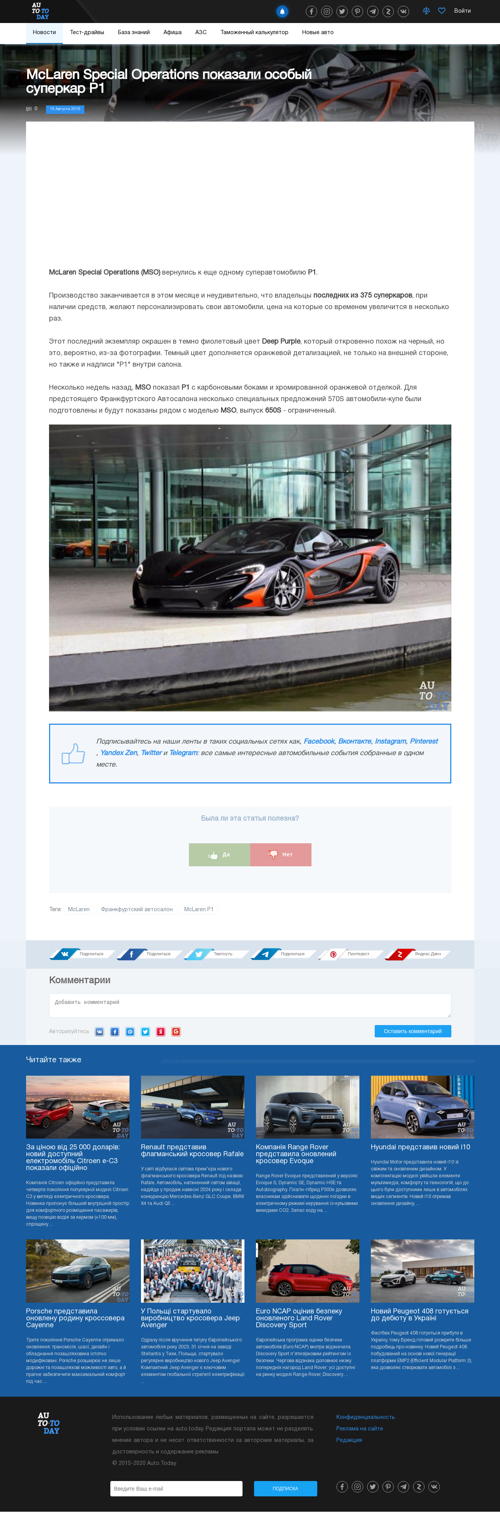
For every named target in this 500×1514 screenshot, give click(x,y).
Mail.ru (130, 1033)
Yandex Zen (118, 753)
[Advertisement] (250, 202)
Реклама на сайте (359, 1431)
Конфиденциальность (365, 1419)
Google (176, 1033)
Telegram (183, 753)
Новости (44, 32)
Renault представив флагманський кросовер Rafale (192, 1153)
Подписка (285, 1491)
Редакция (349, 1442)
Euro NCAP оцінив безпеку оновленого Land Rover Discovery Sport (299, 1321)
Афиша (173, 32)
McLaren (79, 909)
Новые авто (318, 32)
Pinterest (424, 742)
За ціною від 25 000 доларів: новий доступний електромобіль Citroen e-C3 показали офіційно (73, 1160)
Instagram (390, 742)
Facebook (318, 742)
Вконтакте (354, 742)
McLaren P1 (199, 909)
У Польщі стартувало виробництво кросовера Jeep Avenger (190, 1321)
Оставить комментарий (413, 1033)
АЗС (201, 32)
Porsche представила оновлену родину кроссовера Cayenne (75, 1321)
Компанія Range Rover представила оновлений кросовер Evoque (296, 1157)
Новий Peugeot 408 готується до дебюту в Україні (420, 1317)
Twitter (151, 753)
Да (219, 855)
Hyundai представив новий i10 (420, 1150)
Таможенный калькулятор (254, 32)
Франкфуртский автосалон (137, 909)
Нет (280, 855)
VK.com (99, 1033)
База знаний (134, 32)
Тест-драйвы (87, 32)
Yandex (161, 1033)
